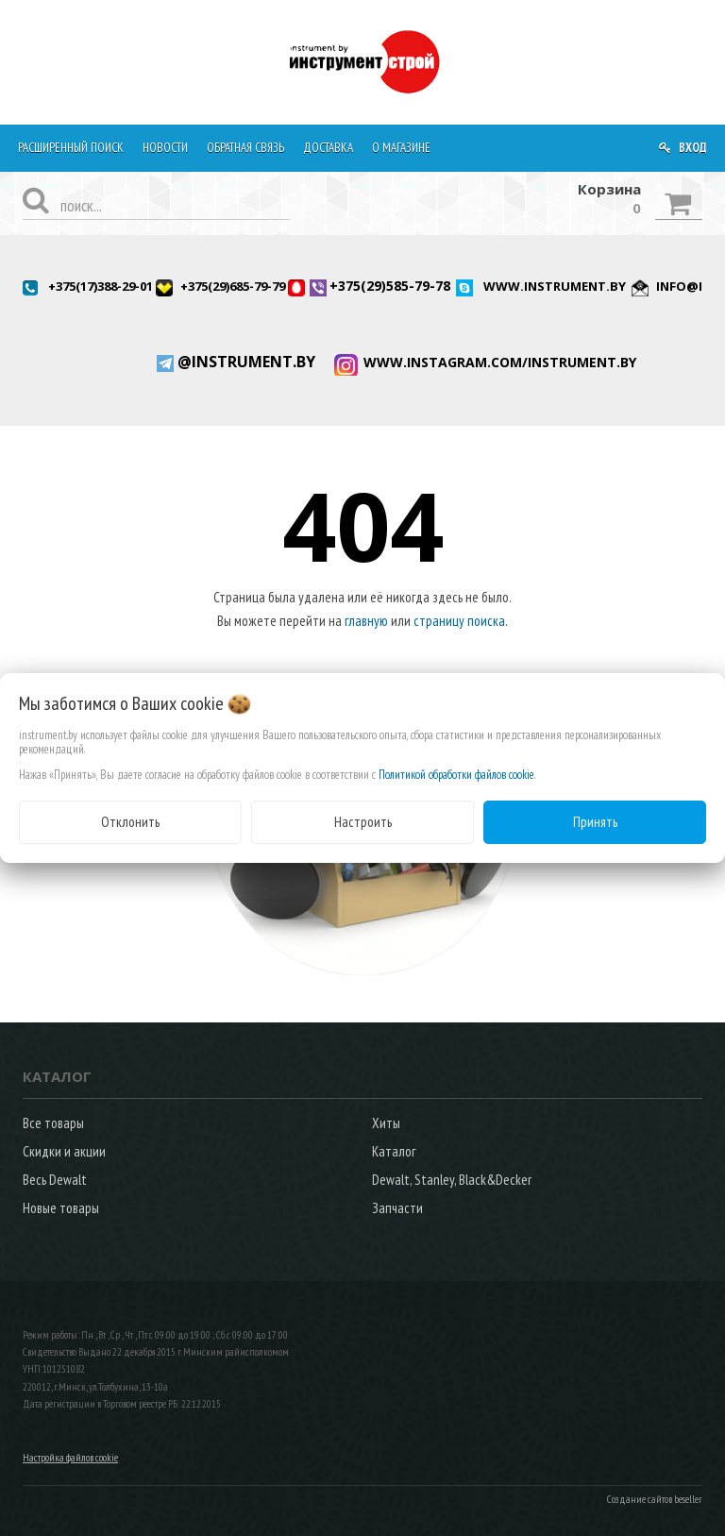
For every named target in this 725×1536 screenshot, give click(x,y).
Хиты (386, 1123)
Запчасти (397, 1208)
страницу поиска (459, 621)
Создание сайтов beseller (654, 1499)
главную (366, 621)
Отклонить (130, 822)
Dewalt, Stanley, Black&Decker (451, 1180)
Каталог (393, 1151)
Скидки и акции (64, 1151)
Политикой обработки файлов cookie (456, 775)
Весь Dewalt (55, 1180)
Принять (595, 822)
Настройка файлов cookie (70, 1457)
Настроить (363, 822)
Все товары (53, 1123)
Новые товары (61, 1208)
